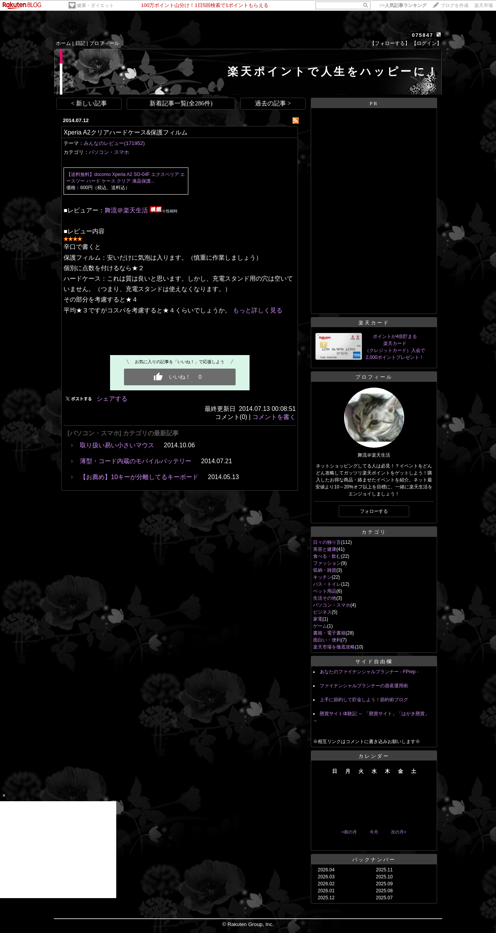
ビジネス (322, 612)
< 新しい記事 (89, 103)
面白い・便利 (327, 640)
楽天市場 (483, 5)
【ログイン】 (427, 43)
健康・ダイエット (95, 5)
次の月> (398, 832)
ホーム (63, 43)
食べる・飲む (327, 556)
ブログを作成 (454, 5)
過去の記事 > (273, 103)
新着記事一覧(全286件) (181, 103)
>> (403, 5)
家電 (317, 619)
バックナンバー (374, 859)
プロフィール (104, 43)
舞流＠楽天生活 (126, 210)
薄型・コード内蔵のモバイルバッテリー (135, 461)
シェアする (111, 398)
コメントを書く (274, 417)
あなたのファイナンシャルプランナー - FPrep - (369, 671)
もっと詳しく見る (257, 310)
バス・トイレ (327, 584)
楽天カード (373, 323)
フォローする (374, 511)
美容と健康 (324, 549)
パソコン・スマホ (109, 152)
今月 (374, 832)
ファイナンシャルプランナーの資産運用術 (364, 685)
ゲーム (320, 626)
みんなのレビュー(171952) (114, 143)
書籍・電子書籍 (329, 633)
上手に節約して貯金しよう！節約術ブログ (364, 699)
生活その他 (324, 598)
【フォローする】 (390, 43)
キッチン (322, 577)
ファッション (327, 563)
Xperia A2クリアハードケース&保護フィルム (126, 132)
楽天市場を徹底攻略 (334, 647)
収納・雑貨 (324, 570)
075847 (422, 35)
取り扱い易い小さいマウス (117, 445)
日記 (80, 43)
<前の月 (348, 832)
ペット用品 (324, 591)
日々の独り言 (327, 542)
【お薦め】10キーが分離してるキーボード (139, 477)
